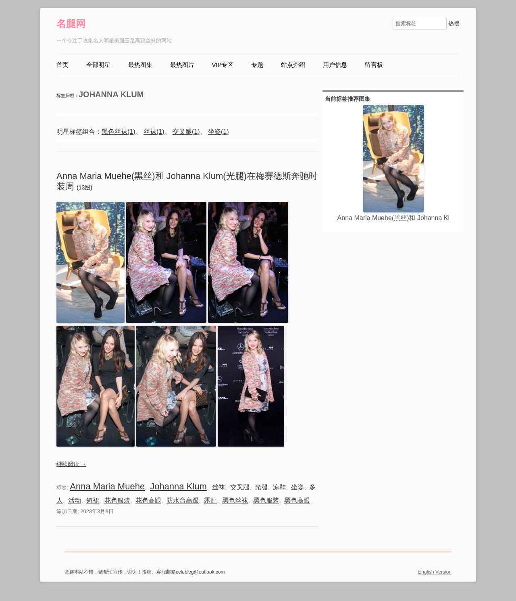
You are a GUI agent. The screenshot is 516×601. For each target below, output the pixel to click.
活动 (74, 500)
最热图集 (140, 65)
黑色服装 (266, 500)
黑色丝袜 (235, 500)
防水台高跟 (182, 500)
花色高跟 (148, 500)
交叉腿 (240, 487)
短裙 (92, 500)
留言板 (374, 65)
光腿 (261, 487)
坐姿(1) (218, 131)
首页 (62, 65)
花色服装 (117, 500)
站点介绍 (293, 65)
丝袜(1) (154, 131)
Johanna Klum (178, 486)
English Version (435, 572)
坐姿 (297, 487)
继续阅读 (71, 464)
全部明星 (98, 65)
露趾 (210, 500)
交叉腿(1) (186, 131)
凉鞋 (279, 487)
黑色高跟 (297, 500)
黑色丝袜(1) (118, 131)
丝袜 (218, 487)
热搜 (454, 23)
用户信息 (335, 65)
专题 (257, 65)
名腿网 (70, 23)
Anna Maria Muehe (107, 486)
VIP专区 (223, 65)
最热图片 (182, 65)
